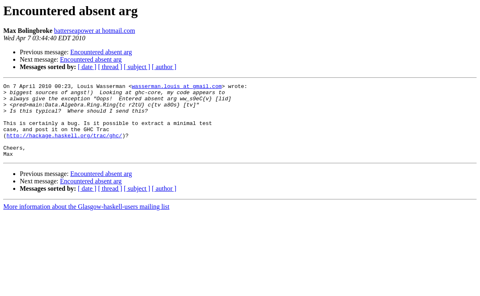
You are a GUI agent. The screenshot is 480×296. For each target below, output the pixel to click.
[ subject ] (137, 66)
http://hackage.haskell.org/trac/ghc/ (64, 146)
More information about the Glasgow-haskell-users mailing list (86, 221)
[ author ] (164, 66)
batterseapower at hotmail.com (94, 30)
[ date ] (87, 66)
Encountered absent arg (101, 52)
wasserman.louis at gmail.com (176, 87)
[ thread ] (110, 66)
